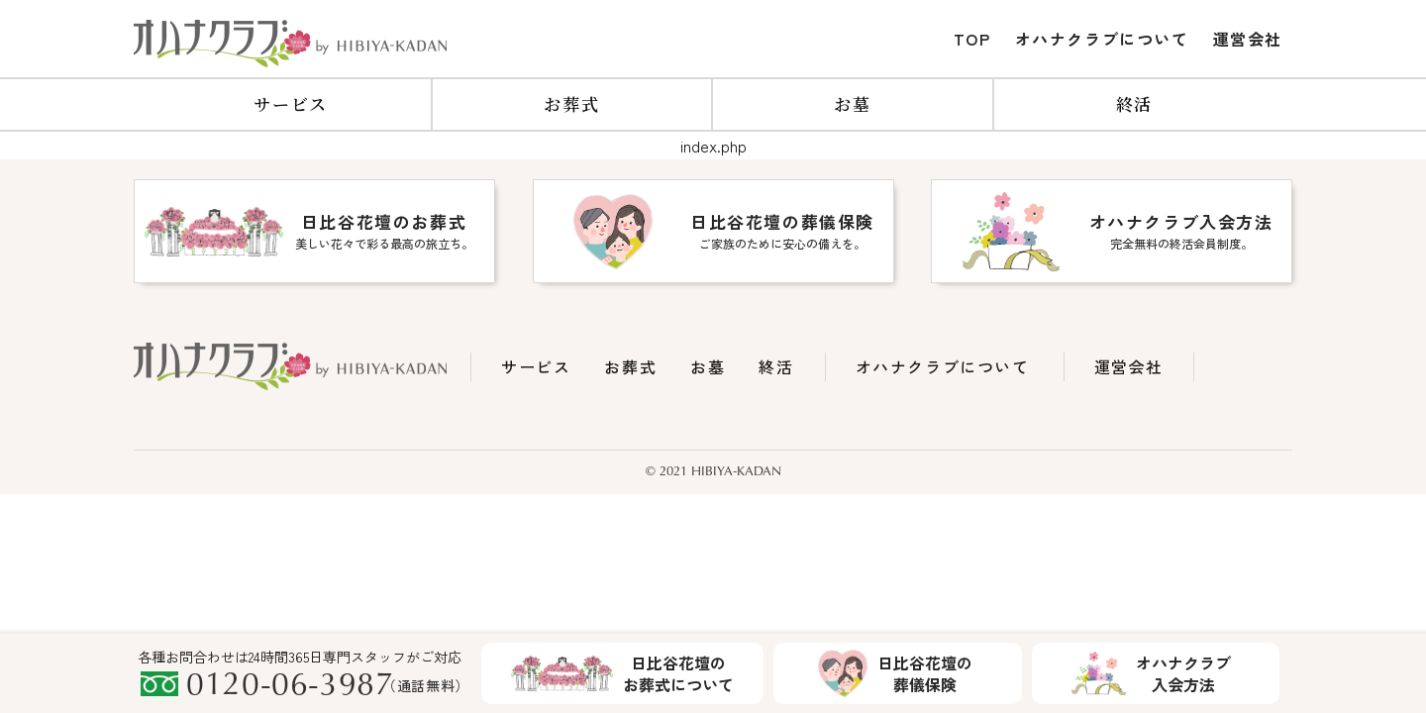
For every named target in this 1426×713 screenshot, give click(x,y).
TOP (972, 39)
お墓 (852, 103)
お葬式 (571, 103)
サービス (291, 103)
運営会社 (1247, 39)
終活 (1134, 103)
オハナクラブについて (1102, 39)
